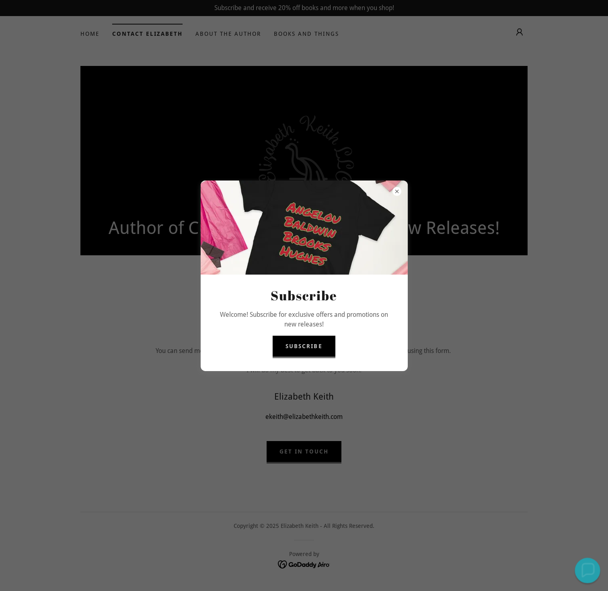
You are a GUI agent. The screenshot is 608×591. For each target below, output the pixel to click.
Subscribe (304, 346)
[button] (587, 570)
